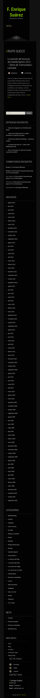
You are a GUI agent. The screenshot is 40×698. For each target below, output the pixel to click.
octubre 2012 (11, 279)
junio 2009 (11, 424)
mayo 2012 (11, 297)
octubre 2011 (11, 322)
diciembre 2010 (12, 359)
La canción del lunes (14, 563)
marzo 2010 (11, 391)
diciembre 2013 (12, 228)
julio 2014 (10, 206)
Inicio (9, 643)
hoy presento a (12, 555)
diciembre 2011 (12, 315)
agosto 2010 (11, 373)
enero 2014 (11, 224)
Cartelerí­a (11, 523)
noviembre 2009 (12, 406)
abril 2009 (11, 431)
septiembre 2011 (12, 326)
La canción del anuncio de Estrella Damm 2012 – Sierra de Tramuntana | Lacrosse (20, 63)
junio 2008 (11, 468)
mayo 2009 (11, 428)
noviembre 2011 (12, 319)
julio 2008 (10, 464)
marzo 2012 (11, 304)
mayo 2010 (11, 384)
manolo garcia (12, 574)
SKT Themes (22, 695)
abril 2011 (11, 344)
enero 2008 (11, 486)
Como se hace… (12, 526)
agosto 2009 (11, 417)
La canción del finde (13, 559)
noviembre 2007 (12, 493)
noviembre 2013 (12, 232)
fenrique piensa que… (14, 544)
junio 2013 (11, 250)
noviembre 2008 (12, 449)
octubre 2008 (11, 453)
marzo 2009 (11, 435)
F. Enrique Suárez (16, 12)
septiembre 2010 (12, 370)
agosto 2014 (11, 202)
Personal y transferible (14, 577)
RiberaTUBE (11, 655)
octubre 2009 (11, 409)
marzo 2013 (11, 261)
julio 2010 (10, 377)
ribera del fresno (12, 584)
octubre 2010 (11, 366)
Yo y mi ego (11, 603)
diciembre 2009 (12, 402)
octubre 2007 (11, 497)
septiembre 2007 (12, 500)
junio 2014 (11, 210)
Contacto (10, 649)
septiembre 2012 (12, 282)
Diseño (10, 537)
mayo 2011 (11, 340)
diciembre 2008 (12, 446)
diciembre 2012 (12, 271)
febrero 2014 (11, 221)
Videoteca (11, 599)
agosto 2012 (11, 286)
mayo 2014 (11, 213)
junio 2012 (11, 293)
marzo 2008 (11, 478)
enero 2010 (11, 399)
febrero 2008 (11, 482)
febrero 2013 (11, 264)
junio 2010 (11, 380)
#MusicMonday (12, 515)
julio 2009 (10, 420)
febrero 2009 (11, 439)
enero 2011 (11, 355)
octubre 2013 (11, 235)
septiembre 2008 (12, 457)
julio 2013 (10, 246)
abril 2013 (11, 257)
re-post (10, 581)
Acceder (10, 618)
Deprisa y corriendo (13, 534)
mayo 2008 (11, 471)
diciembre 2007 (12, 489)
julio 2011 (10, 333)
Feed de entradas (13, 621)
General (10, 548)
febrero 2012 (11, 308)
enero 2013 (11, 268)
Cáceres (10, 519)
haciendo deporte (13, 552)
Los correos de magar (14, 566)
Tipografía (11, 588)
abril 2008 (11, 475)
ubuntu (10, 595)
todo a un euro (12, 592)
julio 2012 (10, 290)
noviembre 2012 (12, 275)
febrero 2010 (11, 395)
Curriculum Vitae (13, 652)
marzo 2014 (11, 217)
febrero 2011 (11, 351)
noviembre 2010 (12, 362)
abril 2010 (11, 388)
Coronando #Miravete (19, 167)
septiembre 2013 (12, 239)
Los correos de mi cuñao (15, 570)
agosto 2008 (11, 460)
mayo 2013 (11, 253)
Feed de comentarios (14, 625)
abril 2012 (11, 301)
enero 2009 (11, 442)
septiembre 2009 (12, 413)
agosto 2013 (11, 242)
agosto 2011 (11, 330)
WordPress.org (12, 629)
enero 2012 (11, 311)
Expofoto (10, 541)
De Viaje (10, 530)
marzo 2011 (11, 348)
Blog (9, 646)
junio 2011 (11, 337)
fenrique (8, 167)
